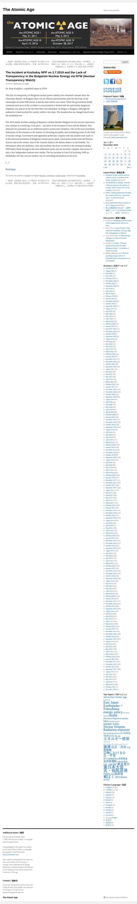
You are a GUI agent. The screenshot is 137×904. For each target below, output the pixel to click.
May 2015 (109, 558)
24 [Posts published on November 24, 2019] (105, 165)
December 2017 (111, 480)
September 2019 (111, 427)
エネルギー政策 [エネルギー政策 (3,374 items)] (116, 739)
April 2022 (109, 349)
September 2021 (111, 367)
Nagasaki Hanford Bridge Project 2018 (98, 52)
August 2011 (110, 672)
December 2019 (111, 420)
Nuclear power (60, 176)
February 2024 (110, 296)
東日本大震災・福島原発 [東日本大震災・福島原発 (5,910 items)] (115, 769)
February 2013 (110, 626)
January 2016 (110, 538)
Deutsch (108, 792)
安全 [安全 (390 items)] (126, 761)
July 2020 (109, 402)
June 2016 (109, 526)
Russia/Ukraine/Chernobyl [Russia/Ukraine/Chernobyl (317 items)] (113, 733)
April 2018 (109, 470)
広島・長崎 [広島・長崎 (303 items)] (108, 764)
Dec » (129, 168)
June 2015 (109, 556)
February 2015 (110, 566)
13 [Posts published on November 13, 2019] (117, 158)
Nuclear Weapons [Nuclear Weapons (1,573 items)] (114, 726)
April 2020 (109, 410)
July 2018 (109, 462)
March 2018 (110, 473)
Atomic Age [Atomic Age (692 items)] (121, 697)
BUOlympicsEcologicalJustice (116, 99)
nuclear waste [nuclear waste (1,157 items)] (111, 723)
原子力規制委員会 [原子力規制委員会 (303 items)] (110, 759)
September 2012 (111, 639)
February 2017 (110, 505)
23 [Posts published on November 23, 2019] (129, 161)
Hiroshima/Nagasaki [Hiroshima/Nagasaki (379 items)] (111, 718)
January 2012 (110, 659)
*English (27, 176)
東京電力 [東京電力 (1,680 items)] (123, 764)
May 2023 (109, 316)
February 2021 (110, 384)
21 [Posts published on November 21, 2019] (121, 161)
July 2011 (109, 674)
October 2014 (110, 576)
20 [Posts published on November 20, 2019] (117, 161)
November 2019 (111, 422)
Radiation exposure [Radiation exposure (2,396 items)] (116, 730)
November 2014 (111, 573)
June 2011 (109, 677)
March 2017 (110, 503)
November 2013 (111, 604)
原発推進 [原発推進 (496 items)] (122, 758)
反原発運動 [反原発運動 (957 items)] (110, 761)
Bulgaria (43, 176)
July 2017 (109, 493)
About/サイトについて (25, 52)
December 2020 (111, 389)
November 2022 (111, 331)
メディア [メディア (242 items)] (106, 742)
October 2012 (110, 636)
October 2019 (110, 425)
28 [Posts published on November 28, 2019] (121, 165)
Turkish (108, 813)
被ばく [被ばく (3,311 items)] (109, 777)
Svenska (108, 810)
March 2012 (110, 654)
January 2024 (110, 299)
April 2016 (109, 531)
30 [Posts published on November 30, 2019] (129, 165)
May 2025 (109, 276)
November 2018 (111, 452)
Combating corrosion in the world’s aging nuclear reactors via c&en (118, 222)
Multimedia (40, 52)
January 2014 (110, 599)
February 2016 (110, 536)
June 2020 (109, 404)
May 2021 (109, 377)
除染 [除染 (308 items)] (125, 777)
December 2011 (111, 662)
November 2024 (111, 281)
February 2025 (110, 278)
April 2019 (109, 440)
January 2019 (110, 447)
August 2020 (110, 399)
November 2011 (111, 664)
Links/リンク (122, 52)
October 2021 (110, 364)
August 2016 (110, 520)
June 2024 (109, 291)
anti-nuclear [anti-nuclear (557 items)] (108, 697)
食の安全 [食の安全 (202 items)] (106, 780)
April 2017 (109, 500)
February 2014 (110, 596)
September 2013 (111, 609)
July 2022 (109, 341)
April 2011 (109, 682)
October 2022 (110, 334)
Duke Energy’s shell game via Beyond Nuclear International (118, 238)
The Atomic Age (18, 9)
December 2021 (111, 359)
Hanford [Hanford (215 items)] (106, 716)
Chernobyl (50, 176)
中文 (107, 820)
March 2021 (110, 382)
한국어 (108, 825)
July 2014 (109, 584)
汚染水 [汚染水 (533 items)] (106, 774)
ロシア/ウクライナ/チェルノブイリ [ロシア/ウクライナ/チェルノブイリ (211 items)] (115, 744)
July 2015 (109, 553)
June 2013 (109, 616)
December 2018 (111, 450)
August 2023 (110, 309)
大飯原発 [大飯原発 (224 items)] (120, 761)
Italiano (108, 800)
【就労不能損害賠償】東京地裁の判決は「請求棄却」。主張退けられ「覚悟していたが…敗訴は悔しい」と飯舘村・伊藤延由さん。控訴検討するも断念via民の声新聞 (73, 64)
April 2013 (109, 621)
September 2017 (111, 488)
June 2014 (109, 586)
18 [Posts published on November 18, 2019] (109, 161)
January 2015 (110, 568)
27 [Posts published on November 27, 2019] (117, 165)
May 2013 (109, 619)
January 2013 (110, 629)
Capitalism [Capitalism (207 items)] (106, 700)
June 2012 (109, 647)
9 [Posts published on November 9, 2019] (129, 154)
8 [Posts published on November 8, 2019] (125, 154)
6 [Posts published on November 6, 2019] (117, 154)
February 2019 (110, 445)
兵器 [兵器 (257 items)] (128, 747)
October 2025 (110, 268)
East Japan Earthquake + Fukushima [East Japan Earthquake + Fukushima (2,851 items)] (112, 705)
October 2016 (110, 515)
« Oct (105, 168)
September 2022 (111, 336)
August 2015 (110, 551)
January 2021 (110, 387)
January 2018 (110, 478)
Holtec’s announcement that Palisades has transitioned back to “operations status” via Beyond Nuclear (118, 195)
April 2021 (109, 379)
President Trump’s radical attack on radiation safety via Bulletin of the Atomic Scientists (117, 177)
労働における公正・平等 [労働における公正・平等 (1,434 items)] (114, 754)
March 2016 (110, 533)
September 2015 (111, 548)
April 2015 (109, 561)
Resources (52, 52)
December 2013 (111, 601)
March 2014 (110, 594)
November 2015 (111, 543)
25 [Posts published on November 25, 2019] (109, 165)
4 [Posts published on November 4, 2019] (109, 154)
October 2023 (110, 304)
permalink (81, 176)
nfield (27, 84)
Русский (109, 815)
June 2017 (109, 495)
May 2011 (109, 679)
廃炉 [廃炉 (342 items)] (115, 764)
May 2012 (109, 649)
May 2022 (109, 347)
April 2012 (109, 652)
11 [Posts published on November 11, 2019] (109, 158)
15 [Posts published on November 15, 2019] (125, 158)
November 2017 (111, 483)
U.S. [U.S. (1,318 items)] (114, 735)
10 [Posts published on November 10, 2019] (105, 158)
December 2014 (111, 571)
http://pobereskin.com (119, 137)
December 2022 (111, 329)
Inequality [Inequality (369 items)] (124, 718)
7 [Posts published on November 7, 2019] (121, 154)
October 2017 (110, 485)
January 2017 (110, 508)
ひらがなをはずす (112, 91)
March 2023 (110, 321)
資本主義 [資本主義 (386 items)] (119, 777)
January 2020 (110, 417)
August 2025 (110, 271)
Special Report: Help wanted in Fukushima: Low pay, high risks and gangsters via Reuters (118, 230)
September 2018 (111, 457)
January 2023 (110, 326)
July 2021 (109, 372)
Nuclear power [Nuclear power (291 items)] (114, 721)
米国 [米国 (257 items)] (112, 774)
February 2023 (110, 324)
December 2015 (111, 541)
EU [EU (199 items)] (124, 713)
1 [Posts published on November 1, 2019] (125, 151)
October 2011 (110, 667)
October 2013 (110, 606)
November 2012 (111, 634)
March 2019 (110, 442)
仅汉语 (108, 823)
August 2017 (110, 490)
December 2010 (111, 689)
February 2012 (110, 657)
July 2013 (109, 614)
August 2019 (110, 430)
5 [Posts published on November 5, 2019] (113, 154)
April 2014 (109, 591)
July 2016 (109, 523)
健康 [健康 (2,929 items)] (107, 747)
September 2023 (111, 306)
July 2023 (109, 311)
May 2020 (109, 407)
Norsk (108, 802)
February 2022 (110, 354)
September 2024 (111, 286)
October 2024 (110, 283)
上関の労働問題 (111, 101)
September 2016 (111, 518)
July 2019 (109, 432)
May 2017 (109, 498)
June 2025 (109, 273)
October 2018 (110, 455)
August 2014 (110, 581)
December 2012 (111, 631)
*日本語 (109, 790)
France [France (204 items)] (128, 713)
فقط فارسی (112, 818)
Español (108, 795)
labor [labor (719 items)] (106, 721)
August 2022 (110, 339)
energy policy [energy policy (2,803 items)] (113, 712)
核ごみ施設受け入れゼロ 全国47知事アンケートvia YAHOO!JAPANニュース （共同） (118, 210)
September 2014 (111, 578)
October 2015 (110, 546)
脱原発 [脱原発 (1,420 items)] (118, 773)
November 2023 (111, 301)
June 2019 (109, 435)
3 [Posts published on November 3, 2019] (105, 154)
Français (108, 797)
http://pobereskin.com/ (10, 855)
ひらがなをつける (112, 89)
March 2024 (110, 294)
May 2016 (109, 528)
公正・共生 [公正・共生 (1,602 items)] (119, 747)
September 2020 (111, 397)
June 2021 (109, 374)
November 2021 (111, 362)
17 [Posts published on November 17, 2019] (105, 161)
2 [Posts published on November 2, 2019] (129, 151)
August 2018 (110, 460)
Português (109, 805)
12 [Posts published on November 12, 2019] (113, 158)
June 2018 (109, 465)
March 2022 (110, 352)
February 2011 (110, 687)
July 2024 (109, 289)
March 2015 (110, 563)
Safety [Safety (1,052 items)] (127, 732)
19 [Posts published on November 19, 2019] (113, 161)
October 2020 (110, 394)
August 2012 (110, 641)
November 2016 (111, 513)
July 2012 (109, 644)
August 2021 (110, 369)
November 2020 (111, 392)
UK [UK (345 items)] (119, 736)
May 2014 (109, 589)
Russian (108, 807)
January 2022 (110, 357)
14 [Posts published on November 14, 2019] (121, 158)
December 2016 (111, 510)
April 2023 (109, 319)
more (13, 169)
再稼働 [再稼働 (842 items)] (107, 749)
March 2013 (110, 624)
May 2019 (109, 437)
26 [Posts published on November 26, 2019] (113, 165)
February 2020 (110, 415)
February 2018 (110, 475)
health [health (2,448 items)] (113, 715)
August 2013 (110, 611)
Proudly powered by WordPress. (117, 897)
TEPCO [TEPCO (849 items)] (107, 735)
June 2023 (109, 314)
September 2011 (111, 669)
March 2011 (110, 684)
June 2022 (109, 344)
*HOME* (9, 52)
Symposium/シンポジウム (69, 52)
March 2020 (110, 412)
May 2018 (109, 468)
